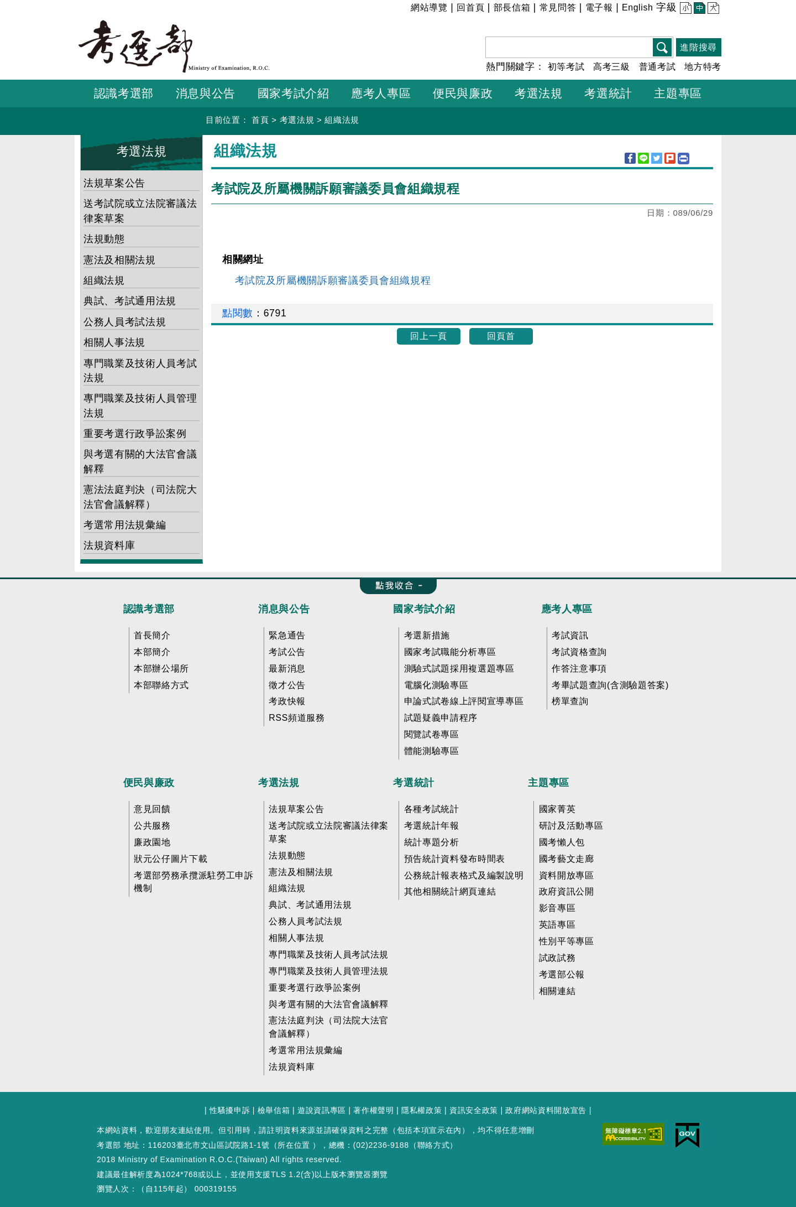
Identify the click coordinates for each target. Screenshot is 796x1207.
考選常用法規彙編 (124, 524)
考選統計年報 (431, 825)
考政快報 (287, 701)
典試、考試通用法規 (129, 300)
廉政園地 (152, 842)
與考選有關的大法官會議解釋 (140, 461)
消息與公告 (284, 609)
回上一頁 (428, 336)
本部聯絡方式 (161, 685)
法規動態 (104, 238)
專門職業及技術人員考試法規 (140, 370)
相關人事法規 (114, 342)
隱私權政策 (421, 1110)
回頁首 (501, 336)
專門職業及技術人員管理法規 (140, 405)
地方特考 (702, 66)
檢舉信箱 (274, 1110)
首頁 (260, 119)
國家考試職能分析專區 (450, 652)
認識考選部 (149, 609)
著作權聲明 (373, 1110)
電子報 (599, 7)
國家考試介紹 (424, 609)
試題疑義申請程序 (441, 717)
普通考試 (657, 66)
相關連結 (557, 991)
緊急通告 (287, 635)
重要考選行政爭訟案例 (135, 433)
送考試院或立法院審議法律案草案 (140, 210)
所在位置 (293, 1145)
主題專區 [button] (678, 93)
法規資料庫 (109, 545)
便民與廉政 (149, 782)
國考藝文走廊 (566, 858)
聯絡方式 (433, 1145)
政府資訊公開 (566, 891)
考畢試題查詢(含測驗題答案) (610, 685)
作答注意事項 (579, 668)
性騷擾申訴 (230, 1110)
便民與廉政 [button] (463, 93)
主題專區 (548, 782)
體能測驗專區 (431, 751)
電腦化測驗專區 (436, 685)
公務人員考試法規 (124, 321)
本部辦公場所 (161, 668)
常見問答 (558, 7)
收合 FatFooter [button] (394, 586)
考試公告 (287, 652)
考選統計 (413, 782)
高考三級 (611, 66)
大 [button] (712, 9)
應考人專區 (567, 609)
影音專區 (557, 908)
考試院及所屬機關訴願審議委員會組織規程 (333, 280)
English (637, 7)
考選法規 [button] (539, 93)
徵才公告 (287, 685)
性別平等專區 (566, 941)
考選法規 (297, 119)
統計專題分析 (431, 842)
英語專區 (557, 924)
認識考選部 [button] (124, 93)
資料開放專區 (566, 875)
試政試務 (557, 958)
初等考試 (566, 66)
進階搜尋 (698, 47)
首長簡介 (152, 635)
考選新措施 (427, 635)
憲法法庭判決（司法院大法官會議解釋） (140, 496)
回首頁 (470, 7)
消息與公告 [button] (205, 93)
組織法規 (341, 119)
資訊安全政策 (473, 1110)
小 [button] (684, 9)
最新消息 (287, 668)
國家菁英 (557, 809)
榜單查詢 (570, 701)
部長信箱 (512, 7)
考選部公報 (562, 974)
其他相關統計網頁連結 (450, 891)
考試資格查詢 (579, 652)
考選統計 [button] (608, 93)
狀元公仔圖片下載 (170, 858)
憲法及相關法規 (119, 260)
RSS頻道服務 (296, 717)
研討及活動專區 (571, 825)
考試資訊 (570, 635)
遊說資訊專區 (321, 1110)
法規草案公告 (114, 183)
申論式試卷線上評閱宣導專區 (464, 701)
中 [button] (698, 9)
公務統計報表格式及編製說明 (464, 875)
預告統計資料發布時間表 (454, 858)
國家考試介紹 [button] (293, 93)
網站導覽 (429, 7)
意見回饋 (152, 809)
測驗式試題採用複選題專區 (459, 668)
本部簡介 (152, 652)
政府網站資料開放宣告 (545, 1110)
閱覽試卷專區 (431, 734)
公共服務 (152, 825)
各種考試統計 (431, 809)
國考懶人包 (562, 842)
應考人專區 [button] (381, 93)
